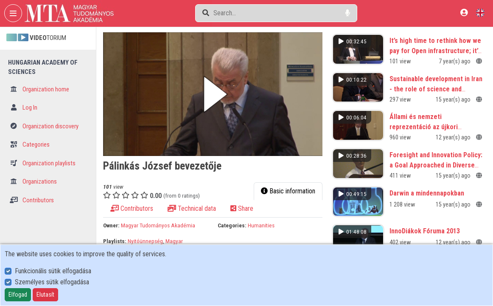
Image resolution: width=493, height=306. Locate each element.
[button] (212, 94)
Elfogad (17, 294)
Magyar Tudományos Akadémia (158, 225)
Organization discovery (44, 126)
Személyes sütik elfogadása (52, 282)
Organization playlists (43, 163)
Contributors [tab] (131, 208)
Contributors (32, 200)
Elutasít (45, 294)
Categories (30, 144)
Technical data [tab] (192, 208)
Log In (23, 107)
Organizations (33, 181)
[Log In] (464, 12)
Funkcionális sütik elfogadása (53, 271)
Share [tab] (241, 208)
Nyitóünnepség (145, 241)
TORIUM (36, 38)
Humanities (261, 225)
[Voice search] (347, 13)
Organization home (39, 89)
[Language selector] (480, 12)
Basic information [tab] (288, 191)
